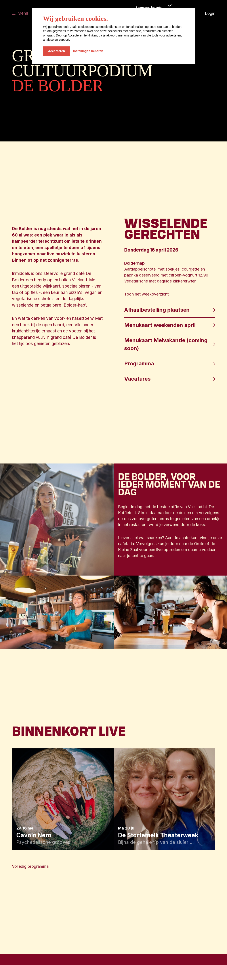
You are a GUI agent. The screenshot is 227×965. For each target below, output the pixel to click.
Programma (139, 363)
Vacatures (137, 379)
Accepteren (56, 51)
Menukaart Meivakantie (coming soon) (166, 344)
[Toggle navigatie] (20, 13)
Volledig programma (30, 866)
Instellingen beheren (88, 51)
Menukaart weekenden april (160, 325)
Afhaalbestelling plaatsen (157, 310)
